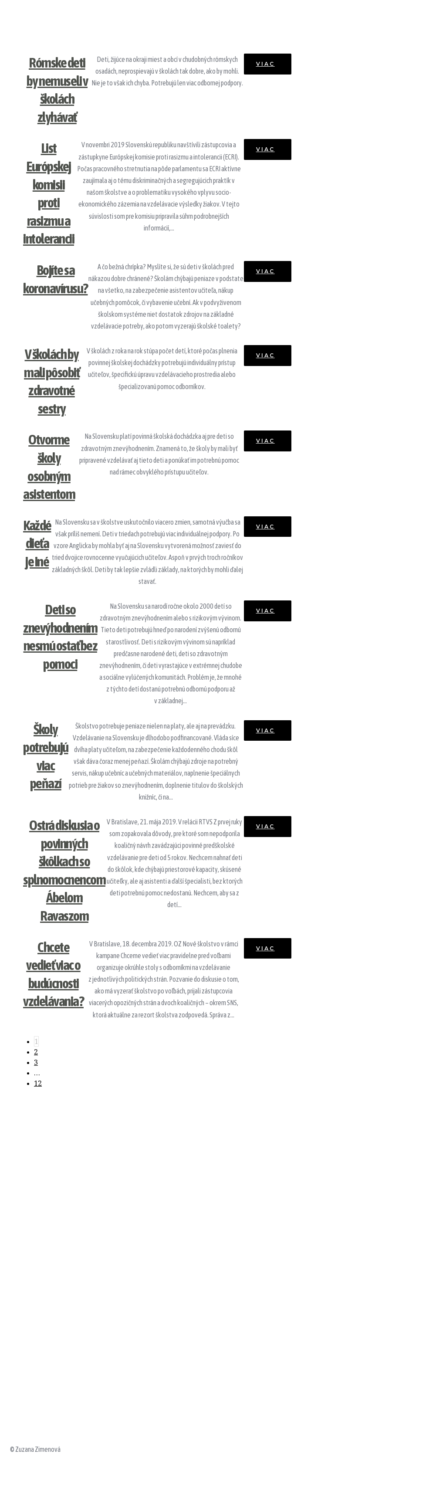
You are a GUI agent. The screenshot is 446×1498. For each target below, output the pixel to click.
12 (38, 1083)
